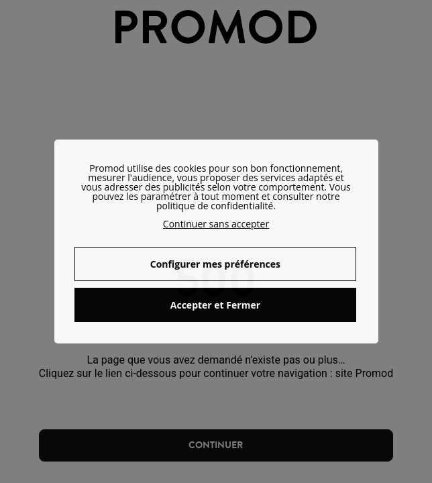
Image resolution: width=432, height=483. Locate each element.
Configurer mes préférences (215, 264)
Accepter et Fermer (215, 305)
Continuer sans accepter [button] (216, 223)
